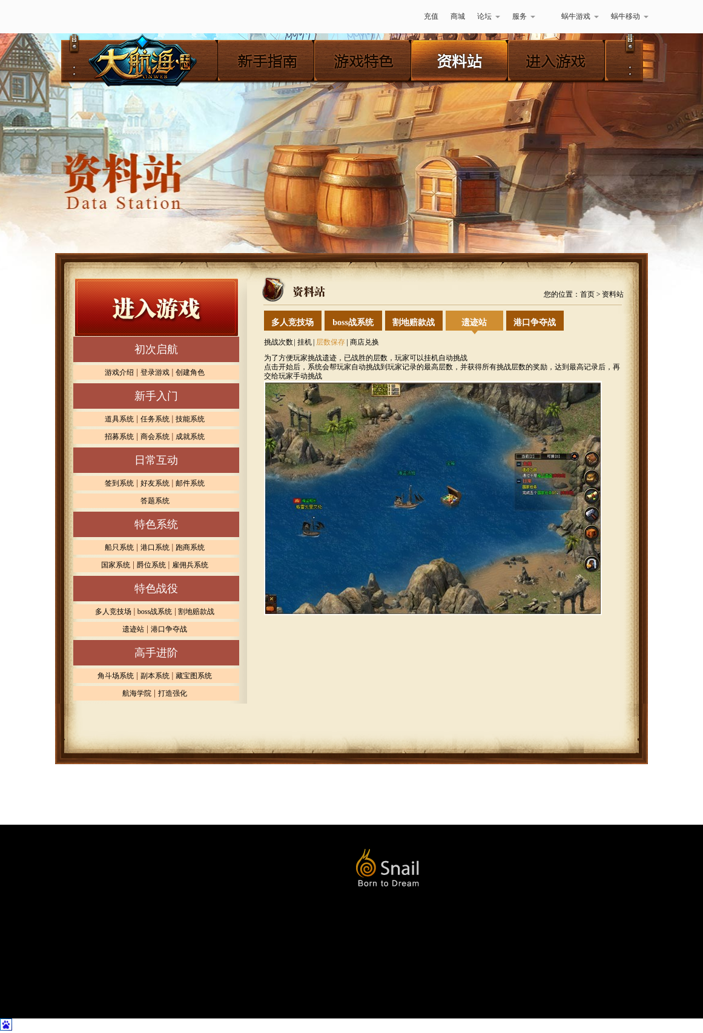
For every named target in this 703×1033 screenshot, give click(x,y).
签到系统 (119, 483)
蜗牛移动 (630, 16)
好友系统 (155, 483)
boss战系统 (154, 611)
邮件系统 (190, 483)
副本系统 (155, 676)
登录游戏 (155, 372)
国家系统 (115, 565)
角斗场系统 (115, 676)
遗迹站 (133, 629)
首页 (587, 294)
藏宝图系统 (194, 676)
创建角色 (190, 372)
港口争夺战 (169, 629)
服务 (523, 16)
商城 (458, 16)
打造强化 (172, 693)
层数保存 (330, 342)
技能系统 (190, 419)
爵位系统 (151, 565)
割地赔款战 (196, 611)
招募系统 (119, 436)
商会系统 (155, 436)
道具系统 (119, 419)
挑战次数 (278, 342)
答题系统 (155, 501)
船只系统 (119, 547)
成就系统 (190, 436)
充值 (431, 16)
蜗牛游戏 (82, 16)
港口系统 (155, 547)
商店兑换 (364, 342)
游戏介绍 (119, 372)
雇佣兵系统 (190, 565)
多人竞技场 (113, 611)
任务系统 (155, 419)
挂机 (304, 342)
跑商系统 (190, 547)
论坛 (488, 16)
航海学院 (136, 693)
